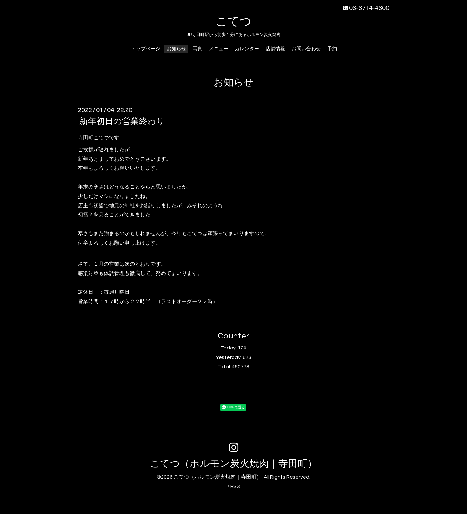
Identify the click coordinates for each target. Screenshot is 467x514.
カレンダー (247, 48)
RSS (235, 486)
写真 (197, 48)
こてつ (234, 22)
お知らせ (176, 48)
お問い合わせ (306, 48)
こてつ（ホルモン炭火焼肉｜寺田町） (233, 464)
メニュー (218, 48)
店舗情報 (275, 48)
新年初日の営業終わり (122, 121)
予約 (332, 48)
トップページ (145, 48)
